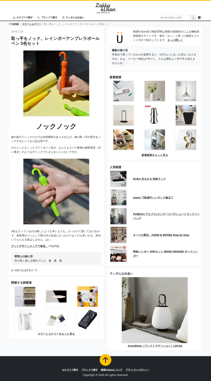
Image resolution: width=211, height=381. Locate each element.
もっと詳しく (175, 40)
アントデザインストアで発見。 (29, 246)
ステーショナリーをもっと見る (56, 334)
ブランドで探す (47, 17)
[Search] (175, 17)
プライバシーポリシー (137, 369)
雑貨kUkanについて (111, 369)
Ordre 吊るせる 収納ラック (149, 179)
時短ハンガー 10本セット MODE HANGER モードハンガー (165, 253)
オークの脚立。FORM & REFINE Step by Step (161, 235)
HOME (14, 24)
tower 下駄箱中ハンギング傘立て (153, 197)
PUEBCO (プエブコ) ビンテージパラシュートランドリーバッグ (166, 216)
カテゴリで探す (23, 17)
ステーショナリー (31, 24)
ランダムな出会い (73, 17)
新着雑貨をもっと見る (155, 155)
